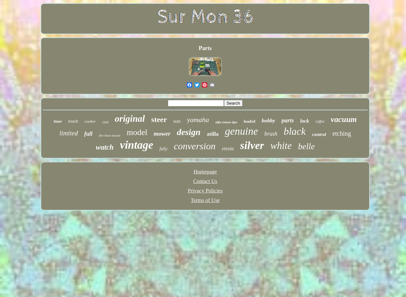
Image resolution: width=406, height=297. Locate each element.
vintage (136, 145)
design (188, 132)
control (319, 134)
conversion (195, 146)
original (130, 118)
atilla (213, 134)
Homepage (205, 172)
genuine (241, 131)
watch (105, 147)
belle (306, 146)
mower (162, 133)
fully (163, 148)
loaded (249, 121)
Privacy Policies (205, 191)
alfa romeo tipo (226, 122)
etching (341, 133)
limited (68, 133)
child (105, 122)
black (294, 131)
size (176, 121)
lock (304, 121)
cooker (89, 121)
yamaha (198, 120)
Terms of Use (205, 200)
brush (270, 134)
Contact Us (205, 181)
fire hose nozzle (110, 135)
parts (288, 120)
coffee (319, 121)
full (88, 134)
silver (252, 145)
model (137, 132)
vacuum (344, 119)
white (280, 145)
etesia (228, 148)
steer (159, 119)
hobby (268, 121)
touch (73, 121)
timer (58, 121)
